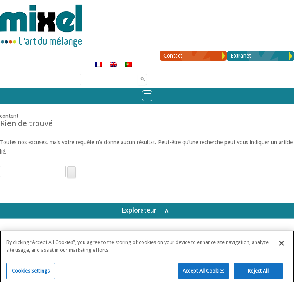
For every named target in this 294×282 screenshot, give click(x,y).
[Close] (281, 246)
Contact (172, 55)
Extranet (241, 55)
